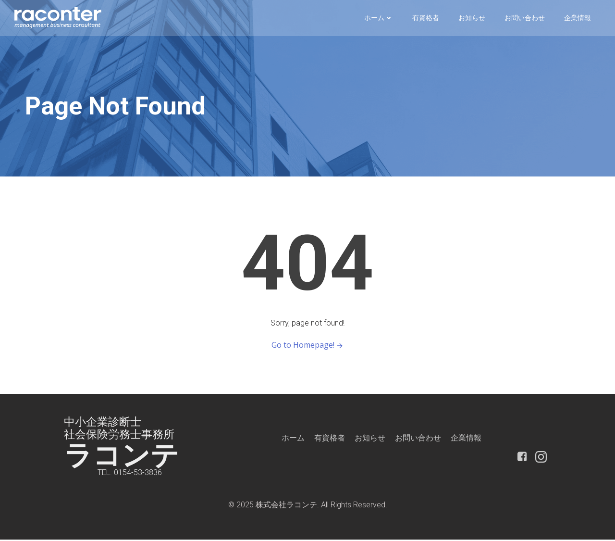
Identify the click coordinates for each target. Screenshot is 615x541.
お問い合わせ (524, 18)
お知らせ (471, 18)
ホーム (378, 18)
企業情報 (577, 18)
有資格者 (425, 18)
